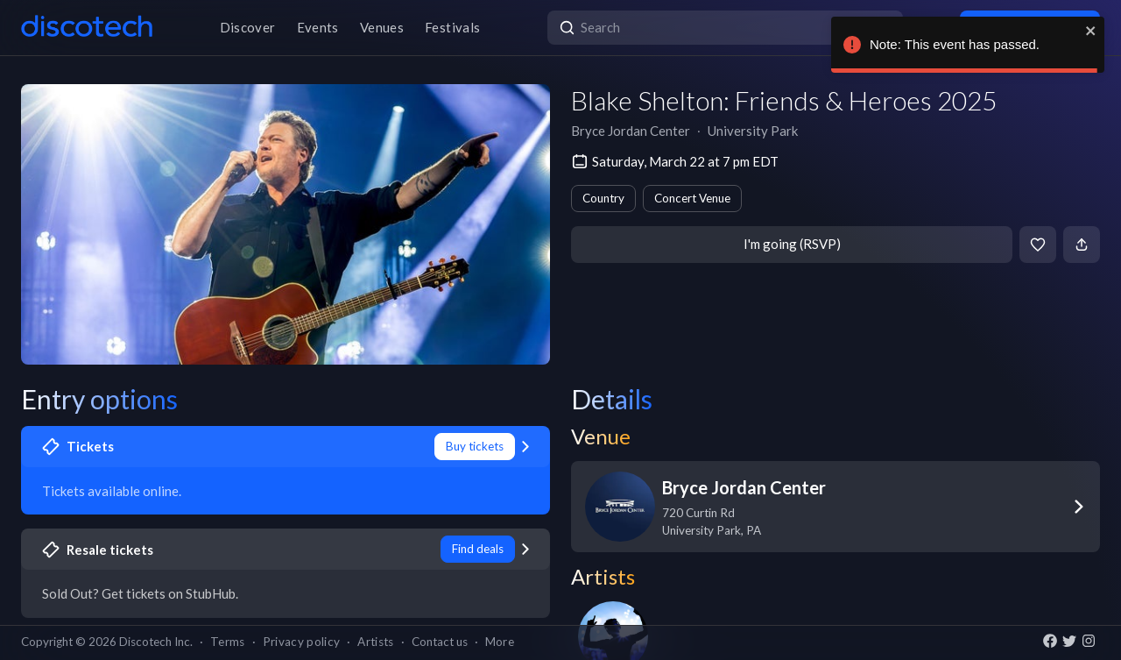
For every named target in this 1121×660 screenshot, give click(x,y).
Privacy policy (302, 642)
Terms (227, 642)
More (499, 642)
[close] (1091, 31)
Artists (375, 642)
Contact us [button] (440, 642)
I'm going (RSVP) (792, 244)
